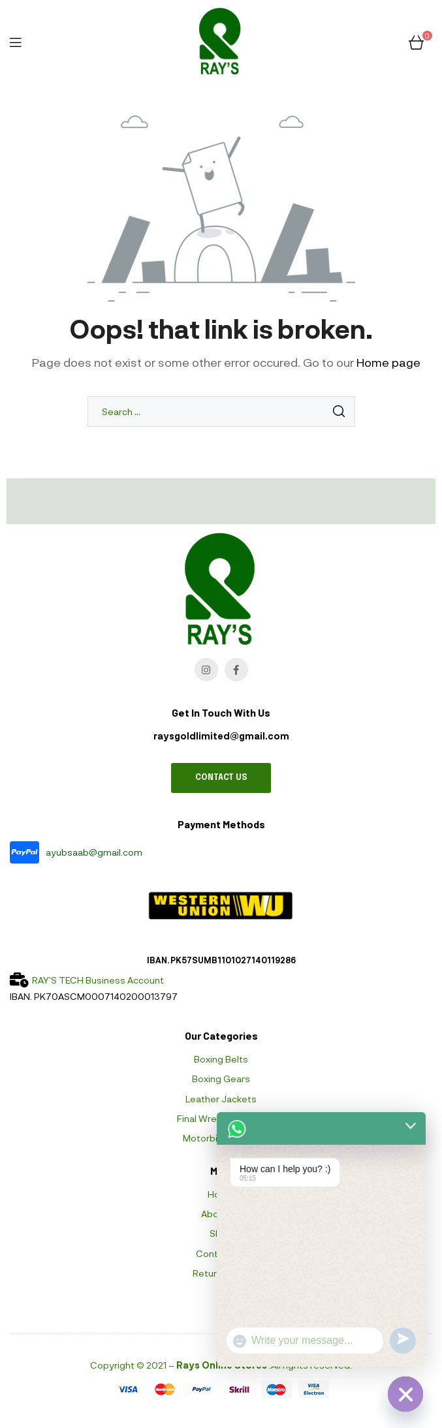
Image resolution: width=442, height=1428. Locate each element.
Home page (388, 362)
